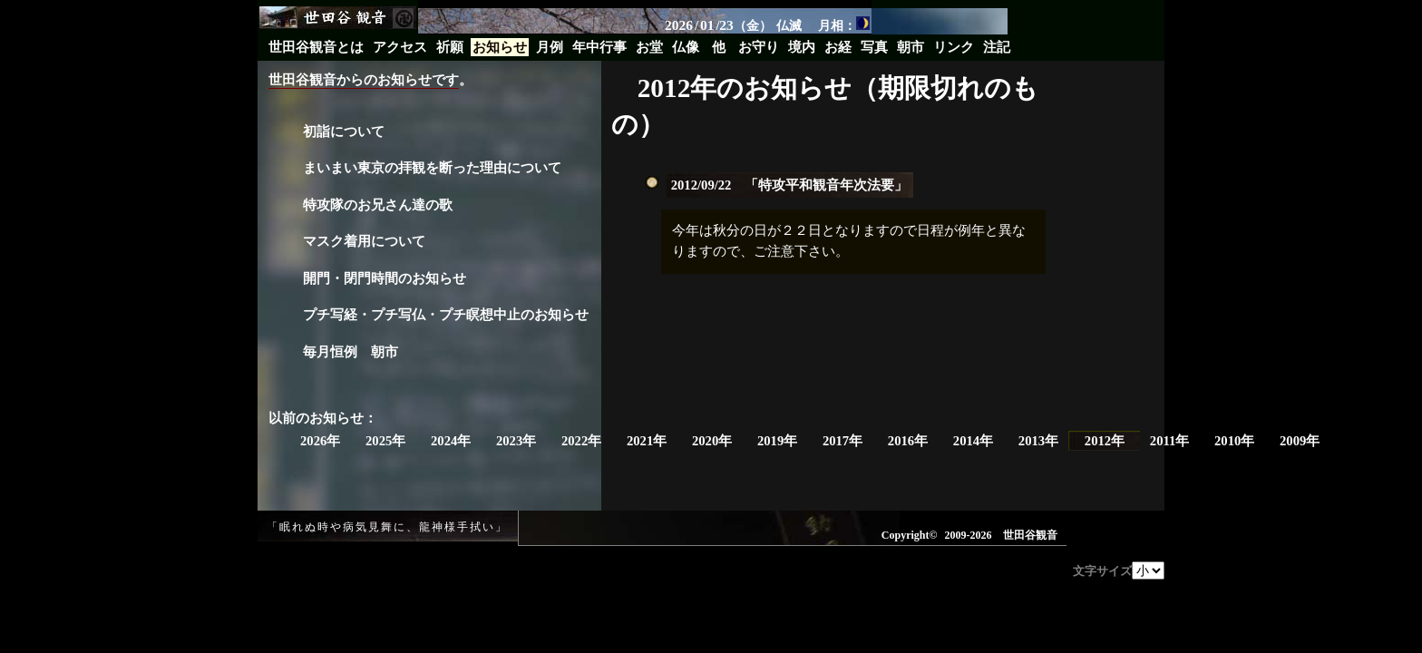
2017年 (842, 441)
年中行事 (599, 47)
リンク (953, 47)
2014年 (973, 441)
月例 (549, 47)
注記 (996, 47)
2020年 (711, 441)
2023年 (516, 441)
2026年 (320, 441)
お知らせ (499, 47)
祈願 (449, 47)
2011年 (1169, 441)
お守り (758, 47)
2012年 (1104, 441)
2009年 (1299, 441)
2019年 (777, 441)
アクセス (400, 47)
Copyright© (909, 535)
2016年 (907, 441)
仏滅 (789, 25)
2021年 (646, 441)
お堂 (649, 47)
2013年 (1038, 441)
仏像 (685, 47)
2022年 (581, 441)
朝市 (910, 47)
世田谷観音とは (316, 47)
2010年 (1234, 441)
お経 (838, 47)
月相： (844, 24)
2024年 (450, 441)
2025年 (385, 441)
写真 (874, 47)
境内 (801, 47)
